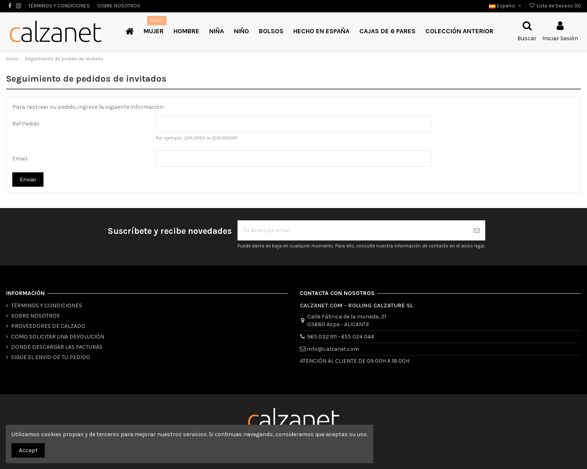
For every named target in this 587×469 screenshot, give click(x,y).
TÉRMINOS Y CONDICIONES (59, 6)
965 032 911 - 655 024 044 (340, 336)
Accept (28, 450)
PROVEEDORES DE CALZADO (48, 326)
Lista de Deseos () (555, 6)
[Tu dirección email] (353, 230)
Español (506, 6)
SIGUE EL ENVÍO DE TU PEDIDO (50, 357)
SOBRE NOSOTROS (118, 6)
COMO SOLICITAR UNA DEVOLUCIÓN (57, 336)
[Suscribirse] (476, 230)
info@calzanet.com (333, 348)
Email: (20, 158)
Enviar (28, 179)
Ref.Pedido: (26, 123)
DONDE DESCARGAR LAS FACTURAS (57, 346)
